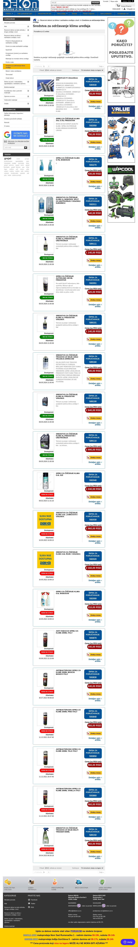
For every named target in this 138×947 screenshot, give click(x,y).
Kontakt (105, 1)
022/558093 (72, 903)
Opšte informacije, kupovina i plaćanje (13, 114)
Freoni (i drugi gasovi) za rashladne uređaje (14, 42)
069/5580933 (72, 906)
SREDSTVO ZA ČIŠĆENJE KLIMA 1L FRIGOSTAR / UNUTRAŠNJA (67, 239)
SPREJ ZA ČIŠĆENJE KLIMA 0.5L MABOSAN (68, 592)
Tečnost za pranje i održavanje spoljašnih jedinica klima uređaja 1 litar (67, 325)
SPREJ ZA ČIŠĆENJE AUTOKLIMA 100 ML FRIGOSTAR (65, 278)
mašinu (12, 171)
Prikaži (42, 70)
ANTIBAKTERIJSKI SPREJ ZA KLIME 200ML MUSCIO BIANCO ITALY (68, 672)
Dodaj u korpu (94, 101)
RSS (32, 907)
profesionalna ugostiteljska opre (16, 161)
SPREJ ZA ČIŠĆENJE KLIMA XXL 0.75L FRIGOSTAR (68, 119)
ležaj (27, 167)
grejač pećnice (9, 165)
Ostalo (6, 103)
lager (5, 169)
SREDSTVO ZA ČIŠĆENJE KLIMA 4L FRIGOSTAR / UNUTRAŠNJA (67, 436)
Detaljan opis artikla (94, 107)
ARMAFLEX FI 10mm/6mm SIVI (67, 79)
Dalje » (101, 66)
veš (17, 169)
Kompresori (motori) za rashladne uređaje (17, 54)
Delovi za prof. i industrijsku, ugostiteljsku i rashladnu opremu (14, 82)
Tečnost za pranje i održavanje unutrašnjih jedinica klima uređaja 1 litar (67, 246)
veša (27, 169)
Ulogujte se (131, 9)
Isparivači (9, 50)
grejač (7, 158)
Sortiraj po (75, 70)
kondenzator (14, 173)
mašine (17, 171)
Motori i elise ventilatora (13, 71)
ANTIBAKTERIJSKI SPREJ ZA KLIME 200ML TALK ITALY (68, 750)
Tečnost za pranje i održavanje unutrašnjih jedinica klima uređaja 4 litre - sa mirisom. (67, 443)
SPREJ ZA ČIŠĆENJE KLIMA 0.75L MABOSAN (68, 159)
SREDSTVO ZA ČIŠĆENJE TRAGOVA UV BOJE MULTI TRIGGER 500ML (67, 830)
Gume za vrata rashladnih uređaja (17, 46)
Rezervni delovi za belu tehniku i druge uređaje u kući (14, 31)
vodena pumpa (16, 175)
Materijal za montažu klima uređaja (17, 58)
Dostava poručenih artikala (13, 119)
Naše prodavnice (106, 13)
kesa (27, 163)
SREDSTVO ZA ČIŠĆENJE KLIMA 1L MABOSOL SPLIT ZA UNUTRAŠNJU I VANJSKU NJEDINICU (68, 200)
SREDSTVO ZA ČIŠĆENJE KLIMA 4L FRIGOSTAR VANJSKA (67, 396)
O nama (6, 126)
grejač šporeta (15, 167)
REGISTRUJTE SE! (44, 13)
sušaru (6, 171)
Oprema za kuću (9, 96)
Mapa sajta (114, 1)
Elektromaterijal (9, 87)
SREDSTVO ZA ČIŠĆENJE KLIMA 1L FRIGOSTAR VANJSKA (67, 317)
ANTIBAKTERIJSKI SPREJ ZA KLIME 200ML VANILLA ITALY (68, 789)
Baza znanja (61, 14)
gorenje (22, 173)
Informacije (10, 110)
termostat (21, 163)
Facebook (34, 900)
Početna (8, 14)
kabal (9, 175)
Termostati (9, 74)
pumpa (27, 159)
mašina (11, 169)
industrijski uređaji (10, 163)
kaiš (22, 171)
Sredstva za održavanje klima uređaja (15, 66)
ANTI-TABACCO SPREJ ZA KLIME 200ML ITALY (67, 632)
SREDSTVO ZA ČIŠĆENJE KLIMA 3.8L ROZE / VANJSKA (68, 553)
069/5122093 (97, 906)
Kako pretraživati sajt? (25, 13)
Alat (5, 26)
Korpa (126, 6)
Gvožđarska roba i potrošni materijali (13, 91)
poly (5, 175)
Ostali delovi (10, 78)
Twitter (33, 903)
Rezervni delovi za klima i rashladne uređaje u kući (12, 36)
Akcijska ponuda (9, 23)
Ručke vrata (10, 62)
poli (28, 173)
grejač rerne (20, 165)
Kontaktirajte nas (123, 13)
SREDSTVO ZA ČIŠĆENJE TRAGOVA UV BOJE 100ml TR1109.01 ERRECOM (67, 357)
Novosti (74, 13)
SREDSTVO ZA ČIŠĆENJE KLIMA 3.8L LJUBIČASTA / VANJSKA (67, 514)
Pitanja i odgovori (88, 13)
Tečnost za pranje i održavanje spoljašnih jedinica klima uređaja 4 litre (67, 404)
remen (22, 169)
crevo (18, 159)
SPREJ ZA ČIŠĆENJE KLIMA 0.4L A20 (68, 474)
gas (23, 167)
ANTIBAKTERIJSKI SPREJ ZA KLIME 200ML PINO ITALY (68, 711)
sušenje (6, 173)
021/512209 (97, 903)
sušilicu (27, 171)
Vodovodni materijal (10, 100)
